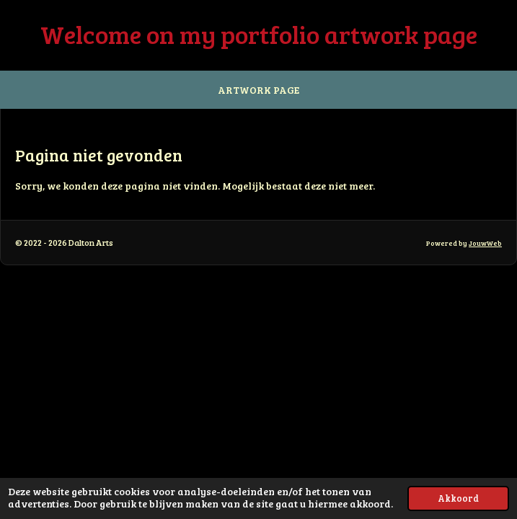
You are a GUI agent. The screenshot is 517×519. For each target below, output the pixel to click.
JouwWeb (485, 243)
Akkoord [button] (458, 498)
